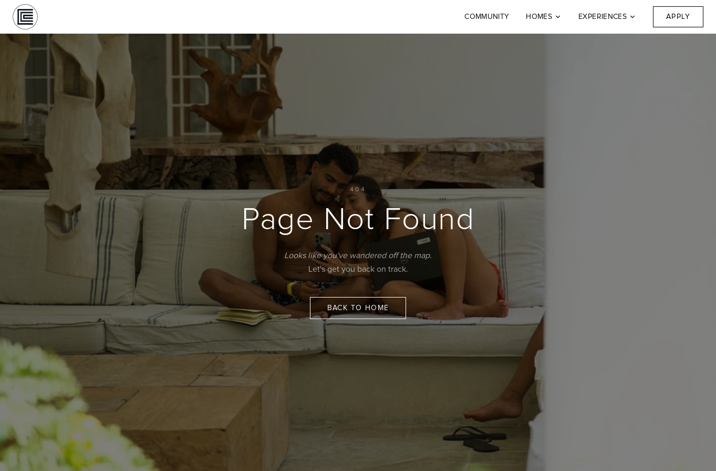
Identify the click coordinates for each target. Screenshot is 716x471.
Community (486, 17)
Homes (544, 17)
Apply (678, 17)
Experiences (607, 17)
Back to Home (358, 308)
